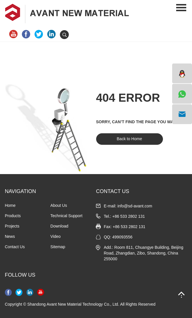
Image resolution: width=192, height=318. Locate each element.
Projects (12, 226)
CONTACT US (112, 191)
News (10, 236)
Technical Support (66, 215)
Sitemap (57, 246)
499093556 (122, 237)
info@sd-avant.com (134, 206)
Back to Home (129, 138)
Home (10, 205)
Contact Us (15, 246)
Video (55, 236)
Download (59, 226)
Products (13, 215)
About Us (58, 205)
